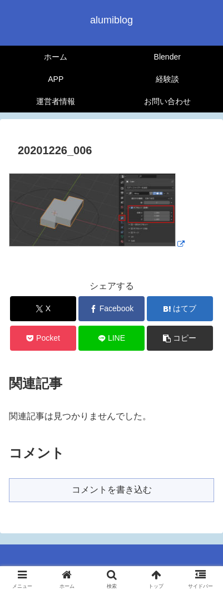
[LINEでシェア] (111, 338)
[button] (179, 338)
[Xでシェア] (43, 308)
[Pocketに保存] (43, 338)
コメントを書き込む (112, 489)
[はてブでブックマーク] (179, 308)
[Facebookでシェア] (111, 308)
